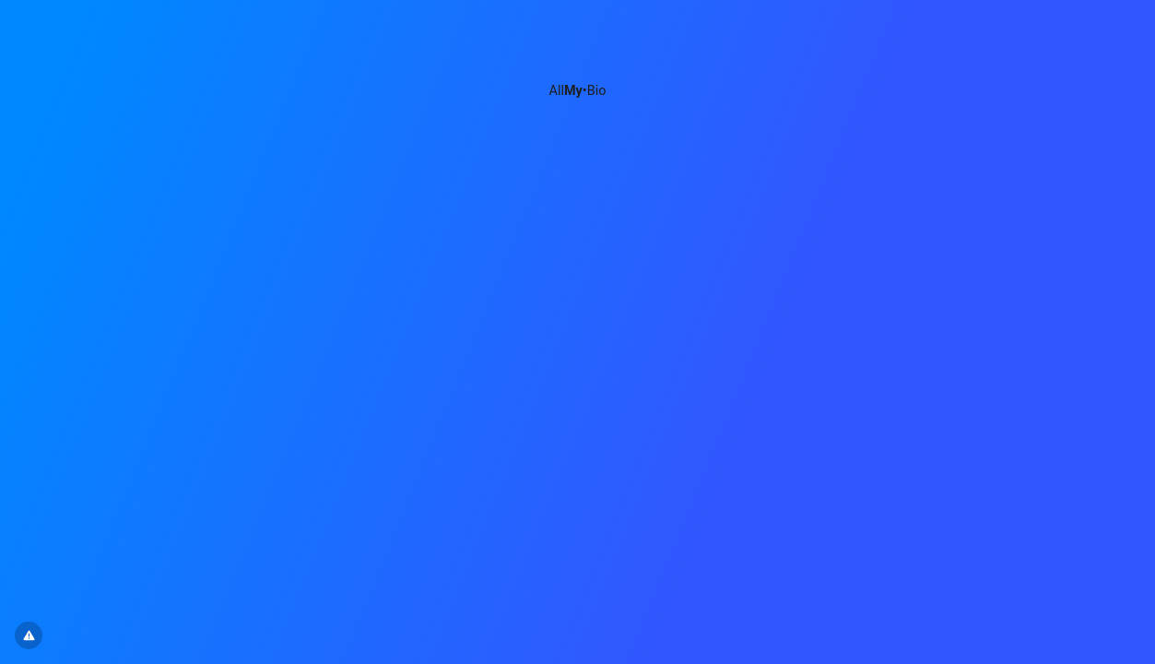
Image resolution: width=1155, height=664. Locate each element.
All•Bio (578, 91)
